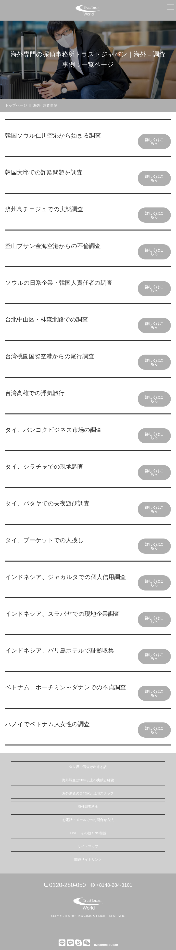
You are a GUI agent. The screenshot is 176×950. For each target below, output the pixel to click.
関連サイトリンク (88, 859)
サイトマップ (88, 846)
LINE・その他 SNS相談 (88, 833)
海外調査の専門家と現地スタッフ (88, 793)
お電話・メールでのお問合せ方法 (88, 820)
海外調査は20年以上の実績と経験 (88, 780)
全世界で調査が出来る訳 (88, 767)
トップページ (16, 105)
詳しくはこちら (154, 141)
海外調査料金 (88, 807)
